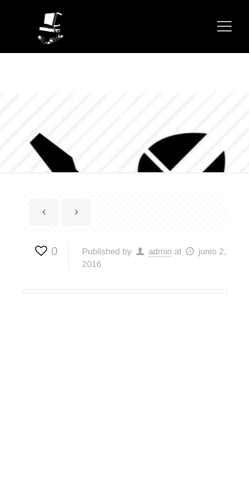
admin (159, 251)
